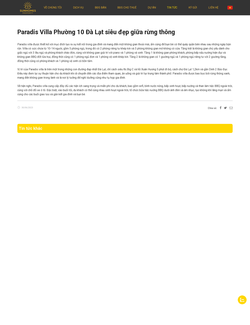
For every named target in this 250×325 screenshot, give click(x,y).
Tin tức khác (30, 128)
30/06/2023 (27, 107)
